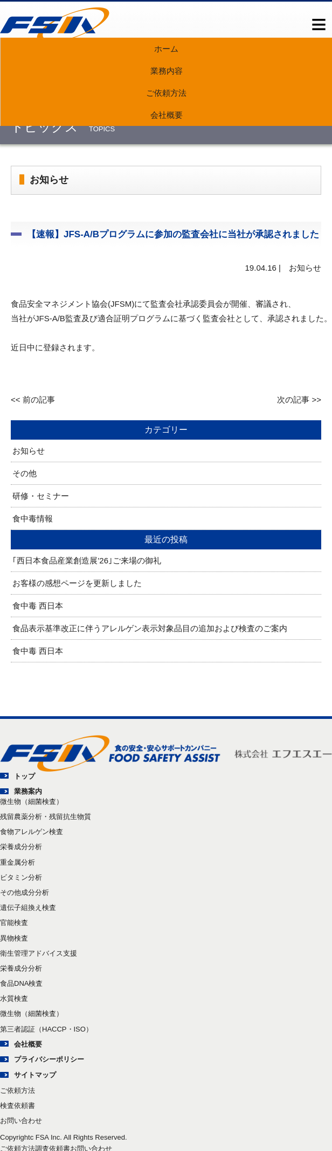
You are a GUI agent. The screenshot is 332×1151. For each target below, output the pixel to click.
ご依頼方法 (166, 92)
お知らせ (28, 450)
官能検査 (14, 923)
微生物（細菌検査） (31, 801)
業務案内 (28, 791)
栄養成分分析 (21, 847)
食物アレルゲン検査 (31, 832)
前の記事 (39, 399)
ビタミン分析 (21, 877)
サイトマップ (35, 1075)
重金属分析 (17, 862)
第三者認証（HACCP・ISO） (46, 1029)
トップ (24, 776)
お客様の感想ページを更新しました (77, 583)
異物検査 (14, 938)
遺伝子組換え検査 (28, 907)
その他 (24, 473)
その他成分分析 (24, 892)
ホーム (166, 48)
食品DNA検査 (21, 983)
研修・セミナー (40, 495)
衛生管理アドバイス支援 (38, 953)
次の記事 (293, 399)
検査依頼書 (17, 1105)
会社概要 (166, 114)
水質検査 (14, 998)
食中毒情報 (32, 518)
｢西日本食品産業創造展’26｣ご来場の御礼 (86, 560)
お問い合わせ (21, 1121)
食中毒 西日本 (37, 605)
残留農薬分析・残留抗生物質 (45, 817)
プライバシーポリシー (49, 1059)
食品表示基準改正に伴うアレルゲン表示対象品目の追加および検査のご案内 (149, 628)
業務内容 (166, 70)
